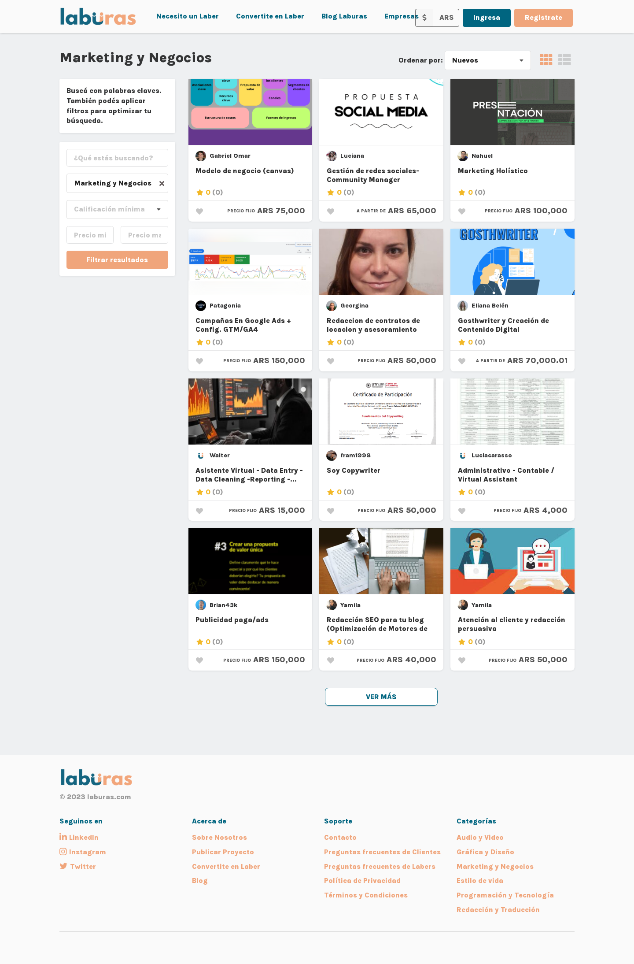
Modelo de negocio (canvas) (244, 171)
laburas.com (109, 797)
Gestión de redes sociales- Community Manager (373, 175)
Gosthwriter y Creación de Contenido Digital (503, 325)
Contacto (340, 837)
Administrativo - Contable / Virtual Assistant (506, 474)
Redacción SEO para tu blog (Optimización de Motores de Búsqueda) (377, 624)
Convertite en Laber (270, 16)
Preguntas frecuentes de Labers (379, 866)
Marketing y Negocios (495, 866)
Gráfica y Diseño (485, 852)
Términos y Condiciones (366, 895)
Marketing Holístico (493, 171)
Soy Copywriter (353, 470)
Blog (200, 880)
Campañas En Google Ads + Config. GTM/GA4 (243, 325)
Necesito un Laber (187, 16)
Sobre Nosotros (219, 837)
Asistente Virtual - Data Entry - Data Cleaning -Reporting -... (249, 474)
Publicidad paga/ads (232, 619)
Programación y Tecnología (505, 895)
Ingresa (486, 17)
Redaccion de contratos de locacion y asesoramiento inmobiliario (373, 325)
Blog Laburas (344, 16)
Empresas (401, 16)
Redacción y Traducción (498, 909)
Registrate (543, 17)
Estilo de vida (480, 880)
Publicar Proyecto (223, 852)
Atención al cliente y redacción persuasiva (511, 624)
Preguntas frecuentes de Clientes (382, 852)
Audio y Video (480, 837)
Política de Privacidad (362, 880)
